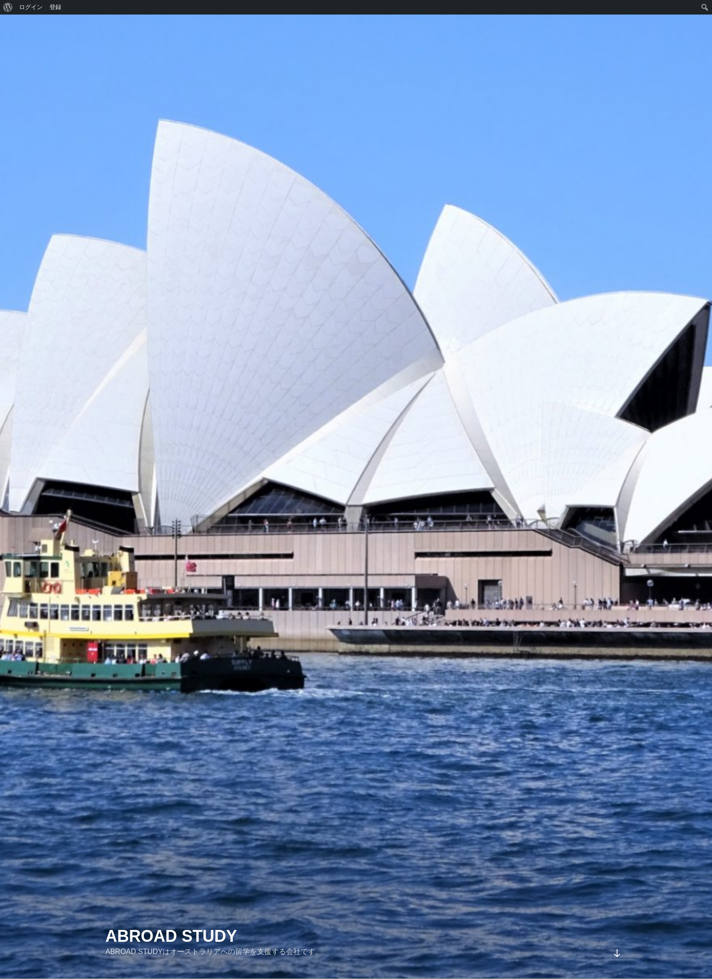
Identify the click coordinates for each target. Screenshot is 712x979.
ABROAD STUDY (171, 936)
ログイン (31, 7)
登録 (55, 7)
